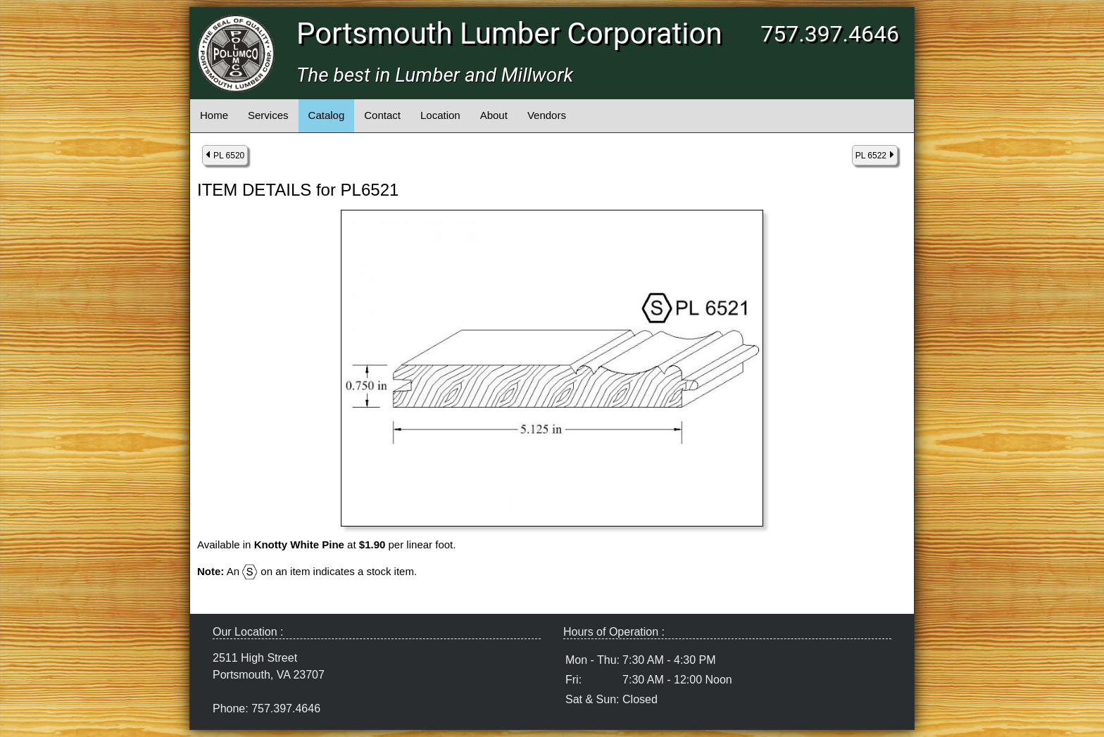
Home (214, 115)
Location (440, 115)
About (494, 115)
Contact (382, 115)
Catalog (326, 115)
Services (268, 115)
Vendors (546, 115)
